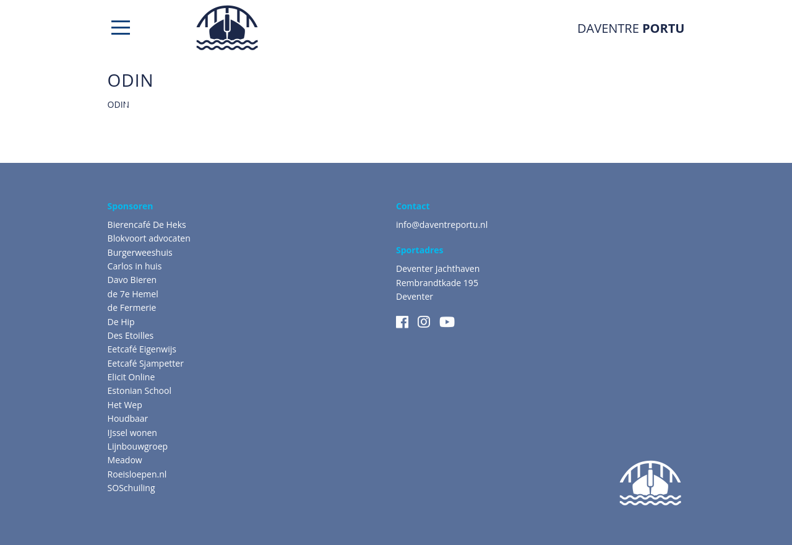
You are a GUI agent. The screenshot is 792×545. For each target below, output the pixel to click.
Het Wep (125, 405)
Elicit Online (131, 377)
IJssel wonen (132, 432)
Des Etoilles (131, 335)
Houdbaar (128, 418)
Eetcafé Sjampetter (146, 363)
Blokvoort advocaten (149, 238)
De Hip (121, 322)
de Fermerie (132, 307)
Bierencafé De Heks (147, 224)
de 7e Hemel (133, 294)
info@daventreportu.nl (442, 224)
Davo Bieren (132, 280)
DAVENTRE (630, 28)
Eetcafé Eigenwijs (142, 349)
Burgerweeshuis (140, 252)
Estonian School (139, 390)
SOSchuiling (131, 488)
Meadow (125, 460)
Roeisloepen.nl (137, 474)
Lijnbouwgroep (138, 446)
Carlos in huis (135, 266)
